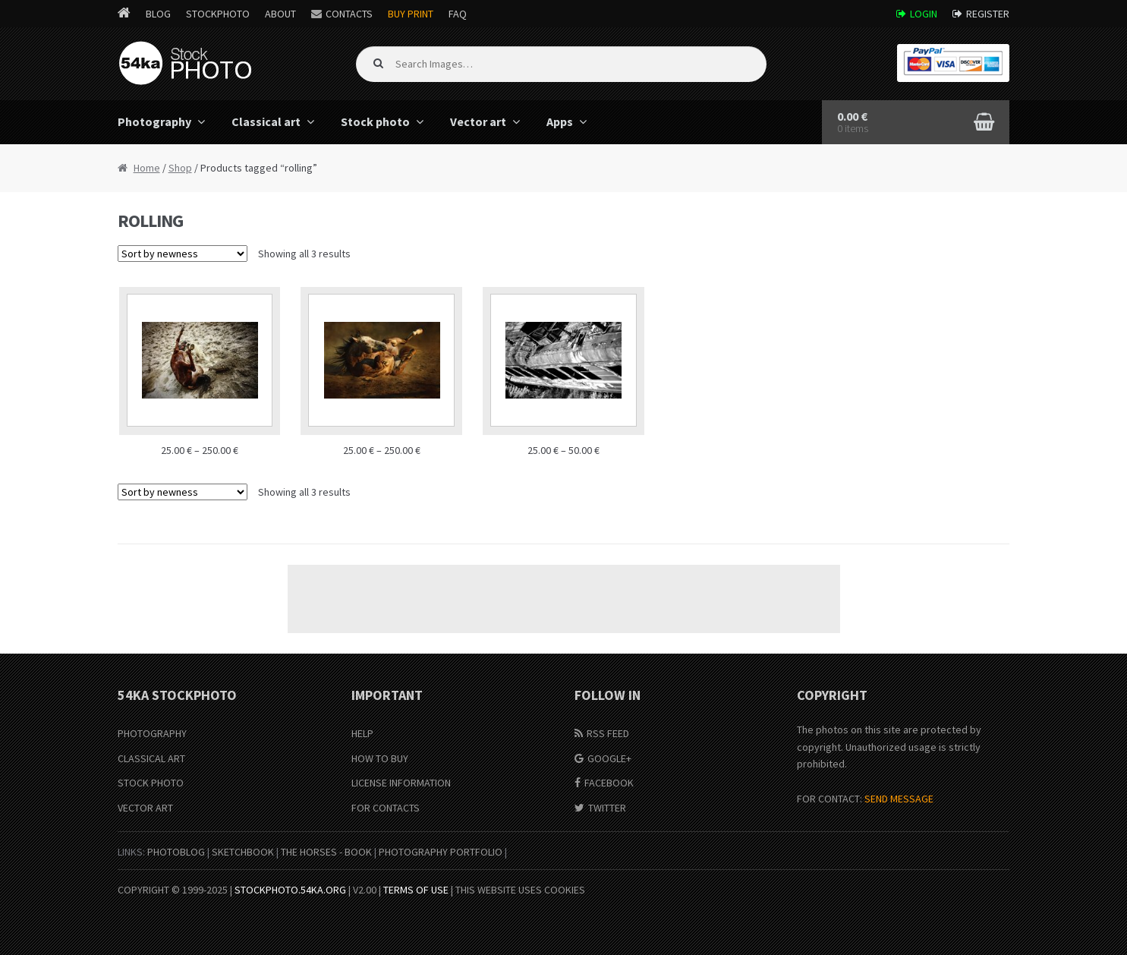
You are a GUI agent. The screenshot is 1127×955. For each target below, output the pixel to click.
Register (987, 13)
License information (401, 783)
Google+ (609, 758)
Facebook (609, 783)
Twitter (607, 808)
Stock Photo (151, 783)
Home (147, 168)
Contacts (349, 13)
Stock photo (375, 121)
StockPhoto (218, 13)
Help (362, 733)
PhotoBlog (176, 852)
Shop (180, 168)
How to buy (379, 758)
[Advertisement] (564, 599)
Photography (154, 121)
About (280, 13)
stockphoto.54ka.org (290, 890)
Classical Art (151, 758)
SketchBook (243, 852)
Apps (559, 121)
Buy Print (410, 13)
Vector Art (145, 808)
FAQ (458, 13)
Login (923, 13)
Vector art (478, 121)
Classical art (266, 121)
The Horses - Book (326, 852)
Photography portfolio (440, 852)
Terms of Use (416, 890)
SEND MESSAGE (898, 798)
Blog (158, 13)
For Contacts (385, 808)
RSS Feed (608, 733)
